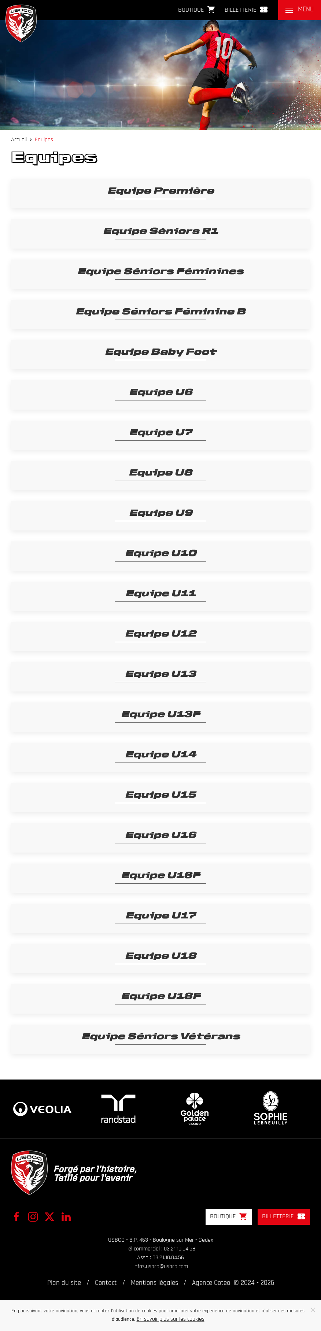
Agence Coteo (211, 1283)
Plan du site (64, 1283)
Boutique (197, 9)
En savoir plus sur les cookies (170, 1319)
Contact (106, 1283)
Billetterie (246, 9)
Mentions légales (154, 1283)
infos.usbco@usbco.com (160, 1267)
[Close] (313, 1309)
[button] (299, 10)
